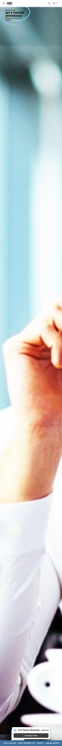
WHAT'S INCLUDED (10, 743)
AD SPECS (40, 743)
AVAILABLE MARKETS (52, 743)
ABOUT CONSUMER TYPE (26, 743)
